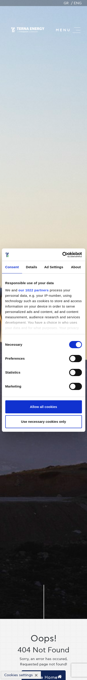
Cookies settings (18, 675)
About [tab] (76, 267)
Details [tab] (31, 267)
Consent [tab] (12, 267)
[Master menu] (76, 30)
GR (66, 3)
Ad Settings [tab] (53, 267)
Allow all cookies (43, 407)
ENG (78, 3)
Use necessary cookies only (43, 421)
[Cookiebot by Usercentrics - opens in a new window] (62, 255)
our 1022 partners (33, 290)
